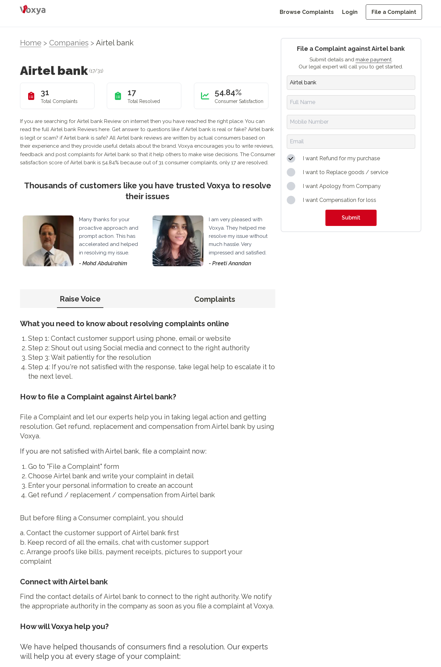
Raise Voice (80, 298)
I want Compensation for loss (339, 200)
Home (30, 42)
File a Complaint (394, 12)
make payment (374, 60)
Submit (351, 217)
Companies (68, 42)
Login (350, 12)
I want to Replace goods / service (345, 172)
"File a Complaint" (74, 466)
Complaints (214, 299)
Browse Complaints (307, 12)
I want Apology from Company (342, 186)
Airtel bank (115, 42)
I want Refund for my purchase (341, 158)
